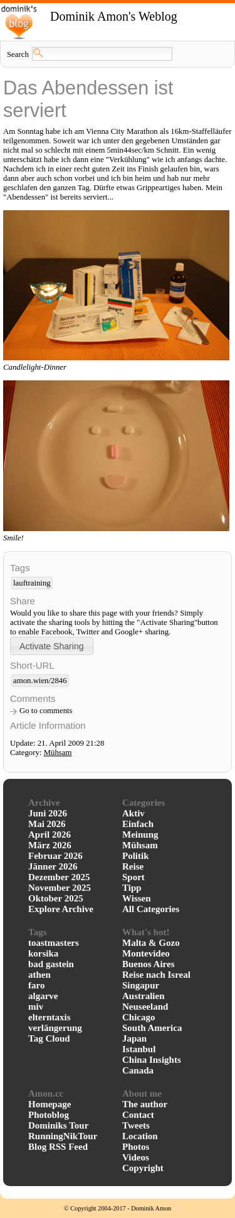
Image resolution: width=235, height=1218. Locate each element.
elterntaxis (49, 1017)
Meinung (140, 835)
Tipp (132, 888)
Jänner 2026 (52, 866)
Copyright (143, 1168)
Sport (133, 877)
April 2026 (49, 835)
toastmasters (53, 943)
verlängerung (55, 1028)
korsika (43, 953)
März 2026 (49, 845)
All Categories (150, 909)
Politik (135, 856)
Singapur (140, 985)
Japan (134, 1038)
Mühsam (58, 752)
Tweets (136, 1125)
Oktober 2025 (55, 898)
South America (152, 1028)
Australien (143, 996)
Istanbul (138, 1049)
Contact (138, 1115)
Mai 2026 (47, 824)
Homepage (49, 1104)
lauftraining (32, 583)
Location (140, 1136)
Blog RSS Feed (58, 1147)
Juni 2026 (47, 813)
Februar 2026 (55, 856)
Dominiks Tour (58, 1125)
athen (39, 975)
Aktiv (133, 813)
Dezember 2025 (59, 877)
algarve (43, 996)
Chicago (138, 1017)
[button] (51, 646)
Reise (133, 866)
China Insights (151, 1060)
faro (36, 985)
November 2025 (59, 888)
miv (35, 1007)
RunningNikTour (62, 1136)
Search (18, 54)
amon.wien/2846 (40, 680)
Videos (135, 1157)
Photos (135, 1147)
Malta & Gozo (151, 943)
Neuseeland (145, 1007)
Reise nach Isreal (156, 975)
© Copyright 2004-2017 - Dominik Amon (117, 1208)
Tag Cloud (49, 1038)
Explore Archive (60, 909)
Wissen (136, 898)
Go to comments (46, 710)
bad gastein (51, 964)
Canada (138, 1070)
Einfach (138, 824)
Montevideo (146, 953)
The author (144, 1104)
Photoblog (48, 1115)
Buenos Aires (148, 964)
